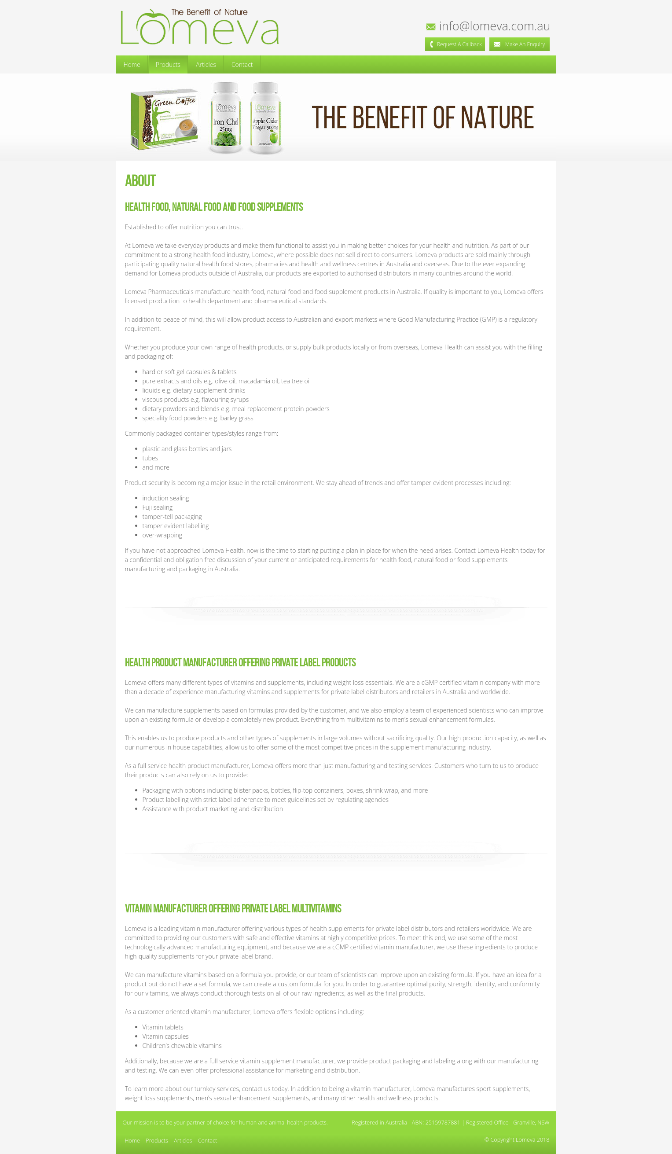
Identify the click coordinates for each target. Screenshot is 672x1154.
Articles (206, 64)
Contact (242, 64)
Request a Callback (455, 44)
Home (132, 64)
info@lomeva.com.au (489, 26)
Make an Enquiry (519, 44)
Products (168, 64)
